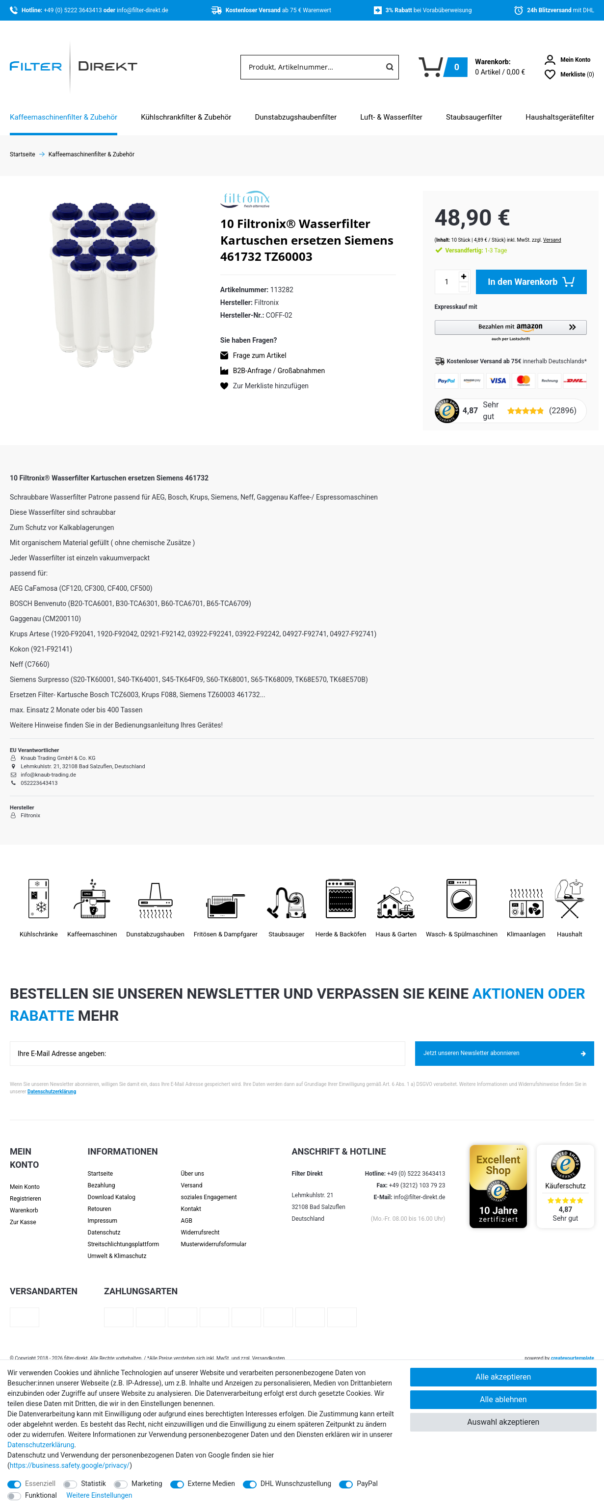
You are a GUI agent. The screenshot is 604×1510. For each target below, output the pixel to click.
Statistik (93, 1483)
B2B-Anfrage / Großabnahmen (279, 371)
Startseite (100, 1165)
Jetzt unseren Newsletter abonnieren (504, 1045)
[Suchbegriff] (311, 67)
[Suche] (389, 67)
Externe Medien (211, 1483)
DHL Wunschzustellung (296, 1483)
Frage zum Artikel (260, 355)
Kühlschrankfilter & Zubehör (186, 117)
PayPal (367, 1483)
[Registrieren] (29, 1191)
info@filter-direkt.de (142, 10)
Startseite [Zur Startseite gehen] (22, 154)
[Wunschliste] (569, 74)
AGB (186, 1212)
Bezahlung (101, 1177)
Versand (543, 231)
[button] (506, 323)
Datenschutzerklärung (51, 1083)
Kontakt (191, 1201)
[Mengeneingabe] (438, 273)
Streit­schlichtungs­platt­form (123, 1236)
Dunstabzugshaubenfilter (296, 117)
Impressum (102, 1212)
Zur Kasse (23, 1214)
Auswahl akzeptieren (503, 1422)
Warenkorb (24, 1202)
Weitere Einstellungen (99, 1495)
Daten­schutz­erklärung (40, 1445)
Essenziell (40, 1483)
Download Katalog (111, 1189)
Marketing (146, 1483)
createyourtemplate (572, 1350)
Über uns (192, 1165)
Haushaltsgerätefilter (559, 117)
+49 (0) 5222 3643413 (73, 10)
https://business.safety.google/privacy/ (70, 1465)
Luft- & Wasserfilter (391, 117)
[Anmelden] (568, 60)
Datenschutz (104, 1224)
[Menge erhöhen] (455, 268)
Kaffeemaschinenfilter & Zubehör (63, 117)
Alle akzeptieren (503, 1377)
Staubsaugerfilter (474, 117)
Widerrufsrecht (200, 1224)
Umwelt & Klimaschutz (117, 1248)
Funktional (41, 1495)
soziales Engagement (209, 1189)
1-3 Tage (468, 242)
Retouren (99, 1201)
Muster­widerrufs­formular (214, 1236)
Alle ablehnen (503, 1399)
